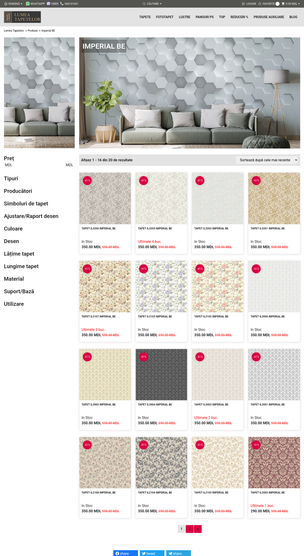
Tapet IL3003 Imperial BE (211, 404)
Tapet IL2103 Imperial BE (211, 492)
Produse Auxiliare (269, 17)
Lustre (184, 17)
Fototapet (165, 17)
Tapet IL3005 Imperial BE (99, 404)
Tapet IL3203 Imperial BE (155, 228)
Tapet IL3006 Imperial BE (268, 316)
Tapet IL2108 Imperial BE (99, 492)
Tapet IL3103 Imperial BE (155, 316)
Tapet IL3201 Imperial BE (268, 228)
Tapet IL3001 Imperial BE (268, 404)
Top (222, 17)
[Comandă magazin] (266, 160)
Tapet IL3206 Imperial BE (99, 228)
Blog (293, 17)
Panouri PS (205, 17)
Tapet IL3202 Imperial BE (211, 228)
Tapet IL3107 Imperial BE (99, 316)
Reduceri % (239, 17)
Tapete (145, 17)
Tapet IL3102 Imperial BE (211, 316)
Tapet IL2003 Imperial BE (268, 492)
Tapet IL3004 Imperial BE (155, 404)
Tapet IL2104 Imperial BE (155, 492)
